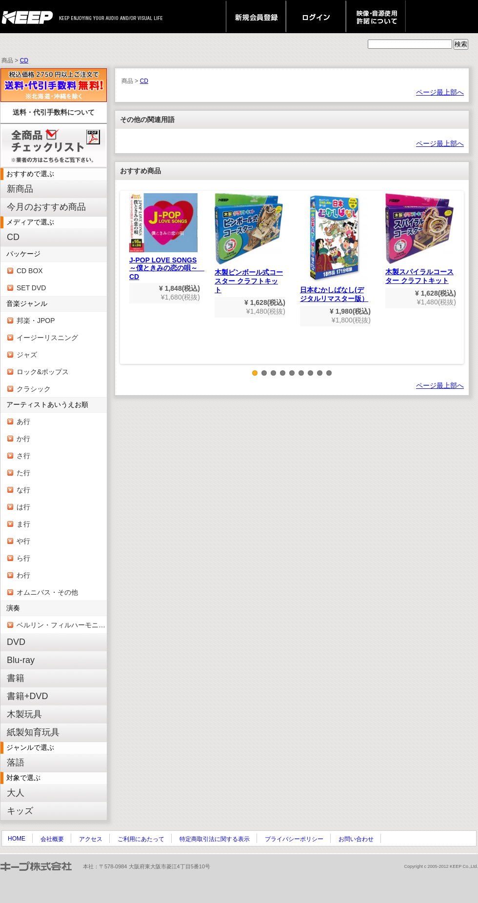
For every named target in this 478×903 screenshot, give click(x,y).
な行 (23, 490)
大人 (15, 793)
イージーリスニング (47, 337)
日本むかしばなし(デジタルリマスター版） (334, 247)
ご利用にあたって (141, 839)
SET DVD (31, 288)
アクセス (90, 839)
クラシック (34, 389)
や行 (23, 541)
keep (30, 16)
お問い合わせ (356, 839)
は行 (23, 507)
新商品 (20, 189)
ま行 (23, 524)
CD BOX (30, 271)
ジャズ (27, 355)
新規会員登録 (256, 16)
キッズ (20, 811)
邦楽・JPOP (36, 320)
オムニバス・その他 (47, 592)
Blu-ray (21, 660)
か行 (23, 438)
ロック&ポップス (43, 372)
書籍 (15, 678)
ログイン (316, 16)
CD (24, 60)
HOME (16, 838)
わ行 (23, 575)
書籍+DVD (27, 696)
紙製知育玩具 (33, 732)
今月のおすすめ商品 (46, 207)
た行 (23, 473)
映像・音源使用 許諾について (376, 16)
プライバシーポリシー (294, 839)
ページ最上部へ (440, 92)
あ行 (23, 421)
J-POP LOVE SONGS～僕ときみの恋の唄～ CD (166, 237)
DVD (16, 642)
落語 (15, 762)
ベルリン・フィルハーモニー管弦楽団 (62, 625)
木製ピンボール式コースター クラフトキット (249, 243)
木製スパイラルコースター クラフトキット (419, 238)
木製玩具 (24, 714)
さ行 (23, 456)
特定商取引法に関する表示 (214, 839)
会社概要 (52, 839)
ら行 (23, 558)
